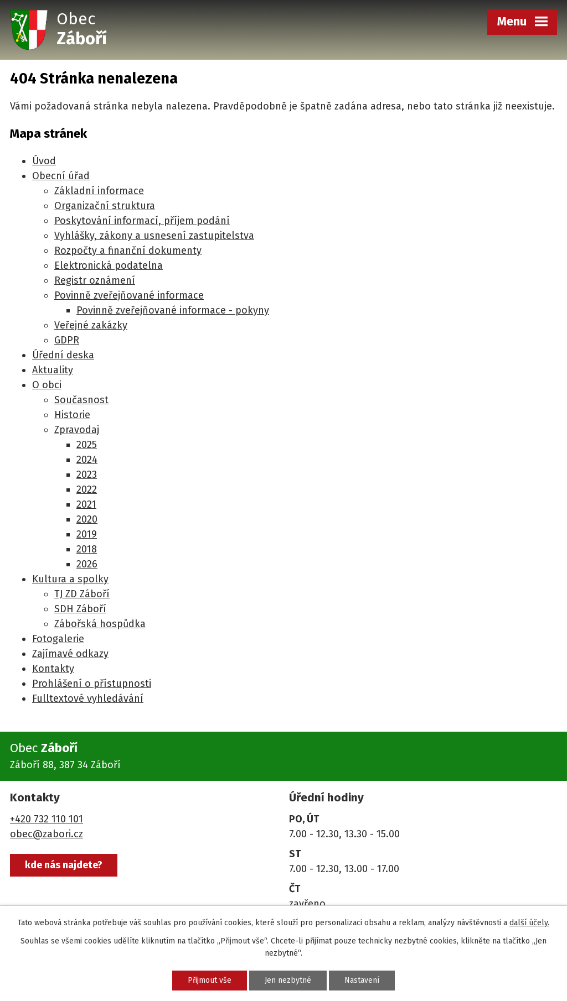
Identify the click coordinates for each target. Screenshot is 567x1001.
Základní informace (99, 191)
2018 (86, 549)
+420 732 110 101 (46, 819)
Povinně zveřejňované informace (129, 295)
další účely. (529, 922)
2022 (86, 489)
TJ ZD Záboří (82, 594)
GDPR (66, 340)
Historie (72, 415)
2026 (86, 564)
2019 (86, 534)
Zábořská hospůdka (100, 624)
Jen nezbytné (288, 980)
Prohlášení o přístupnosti (91, 683)
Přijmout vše (209, 980)
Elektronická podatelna (108, 265)
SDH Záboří (80, 609)
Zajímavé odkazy (70, 654)
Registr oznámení (94, 280)
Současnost (81, 400)
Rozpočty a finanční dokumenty (128, 250)
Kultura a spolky (70, 579)
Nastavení (361, 980)
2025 (86, 445)
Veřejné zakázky (90, 325)
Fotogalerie (58, 639)
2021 (86, 504)
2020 (86, 519)
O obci (46, 385)
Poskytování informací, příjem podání (142, 221)
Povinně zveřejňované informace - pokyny (172, 310)
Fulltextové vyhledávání (87, 698)
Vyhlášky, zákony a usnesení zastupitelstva (154, 236)
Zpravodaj (76, 430)
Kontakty (53, 669)
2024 (86, 459)
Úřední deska (63, 355)
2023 (86, 474)
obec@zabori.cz (46, 834)
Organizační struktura (104, 206)
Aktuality (52, 370)
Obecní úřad (61, 176)
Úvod (44, 161)
